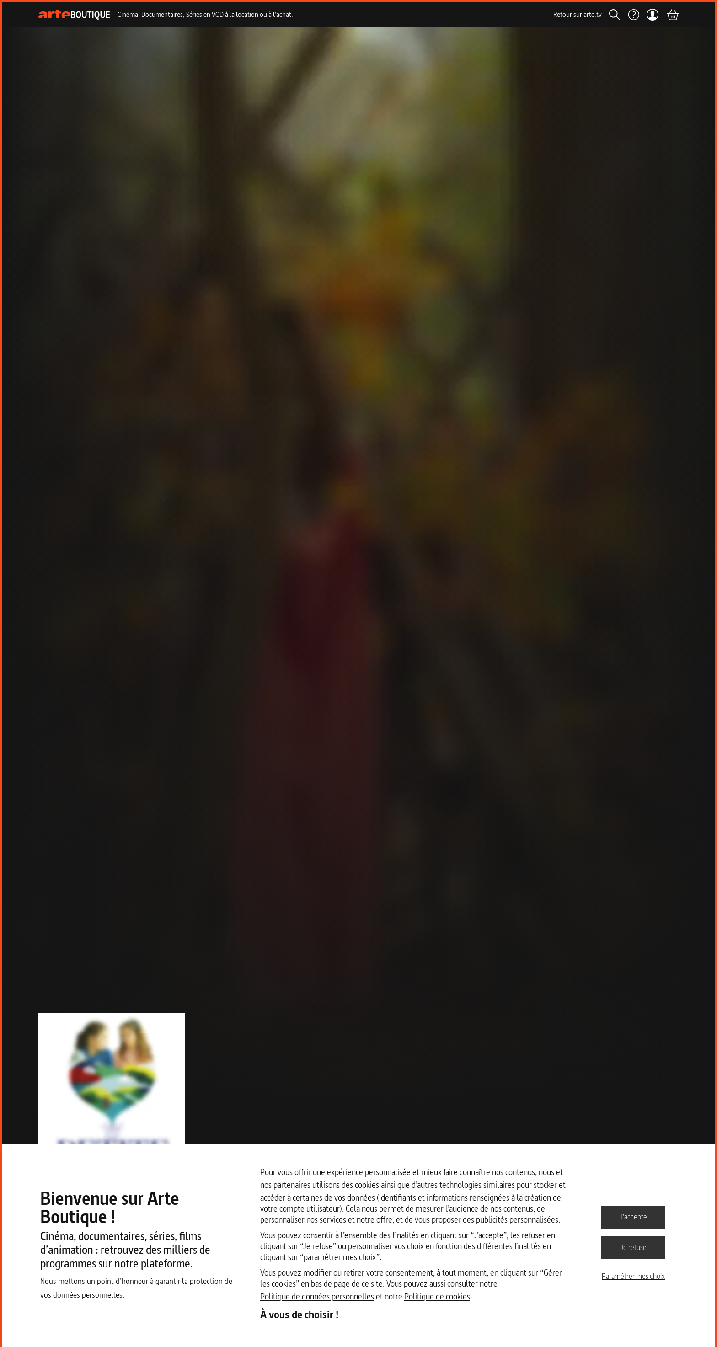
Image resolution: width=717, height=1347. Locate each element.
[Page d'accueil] (74, 15)
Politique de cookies (437, 1296)
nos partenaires (285, 1185)
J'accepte (633, 1217)
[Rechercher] (614, 14)
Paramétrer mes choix (633, 1276)
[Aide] (633, 14)
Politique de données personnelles (317, 1296)
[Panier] (672, 14)
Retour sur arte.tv (577, 14)
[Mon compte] (653, 14)
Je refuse (634, 1247)
